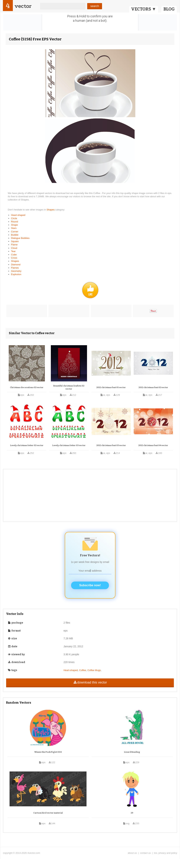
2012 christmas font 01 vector (111, 387)
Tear (13, 251)
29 (132, 813)
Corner (14, 231)
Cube (14, 254)
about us (132, 853)
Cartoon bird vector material (48, 813)
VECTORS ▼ (143, 9)
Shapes (51, 209)
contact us (145, 853)
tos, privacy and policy (165, 853)
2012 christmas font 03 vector (111, 445)
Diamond (15, 264)
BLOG (169, 9)
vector (22, 6)
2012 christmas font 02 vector (153, 387)
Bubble (14, 234)
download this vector (90, 682)
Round (14, 221)
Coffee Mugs (94, 670)
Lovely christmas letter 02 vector (26, 445)
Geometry (16, 271)
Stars (13, 228)
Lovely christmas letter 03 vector (69, 445)
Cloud (14, 248)
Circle (14, 218)
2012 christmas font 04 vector (153, 445)
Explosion (16, 274)
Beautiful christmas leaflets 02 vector (68, 387)
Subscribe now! (90, 585)
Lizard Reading (132, 752)
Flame (14, 244)
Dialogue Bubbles (20, 238)
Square (15, 241)
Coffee (82, 670)
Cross (14, 257)
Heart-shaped (18, 215)
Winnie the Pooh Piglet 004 (48, 752)
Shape (14, 224)
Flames (15, 267)
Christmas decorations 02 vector (26, 387)
